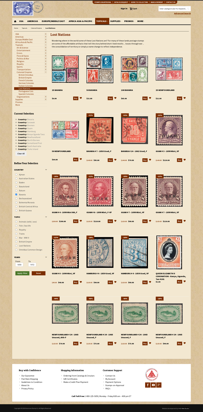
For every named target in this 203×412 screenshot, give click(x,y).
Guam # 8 (63, 273)
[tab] (30, 192)
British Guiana (25, 210)
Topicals (24, 28)
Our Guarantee (27, 375)
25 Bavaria (57, 90)
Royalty (22, 229)
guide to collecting (139, 2)
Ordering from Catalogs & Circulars (79, 375)
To (29, 261)
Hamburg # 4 (100, 273)
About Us (25, 385)
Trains (22, 233)
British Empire (25, 241)
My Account (110, 379)
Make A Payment (157, 2)
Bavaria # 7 (98, 151)
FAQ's (107, 388)
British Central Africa (28, 206)
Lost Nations (25, 245)
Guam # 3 (167, 151)
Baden (22, 182)
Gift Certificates (70, 379)
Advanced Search (182, 13)
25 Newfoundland (165, 90)
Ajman (22, 174)
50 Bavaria (91, 90)
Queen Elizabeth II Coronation (171, 276)
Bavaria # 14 (134, 151)
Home (16, 28)
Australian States (26, 178)
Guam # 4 (64, 212)
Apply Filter (22, 273)
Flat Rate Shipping (29, 379)
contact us (170, 2)
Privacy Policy (27, 388)
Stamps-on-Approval (114, 385)
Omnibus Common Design (30, 249)
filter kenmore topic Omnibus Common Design (15, 31)
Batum (22, 190)
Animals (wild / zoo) (28, 221)
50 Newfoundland (61, 151)
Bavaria (22, 194)
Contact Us (110, 375)
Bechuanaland (25, 198)
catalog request (121, 2)
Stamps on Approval (103, 2)
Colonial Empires (36, 28)
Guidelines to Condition (31, 382)
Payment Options (113, 382)
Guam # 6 (99, 212)
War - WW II (24, 237)
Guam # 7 (132, 212)
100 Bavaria (127, 90)
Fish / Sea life (25, 225)
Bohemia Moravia (26, 202)
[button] (81, 98)
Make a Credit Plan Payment (75, 382)
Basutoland (24, 186)
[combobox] (174, 8)
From (17, 261)
